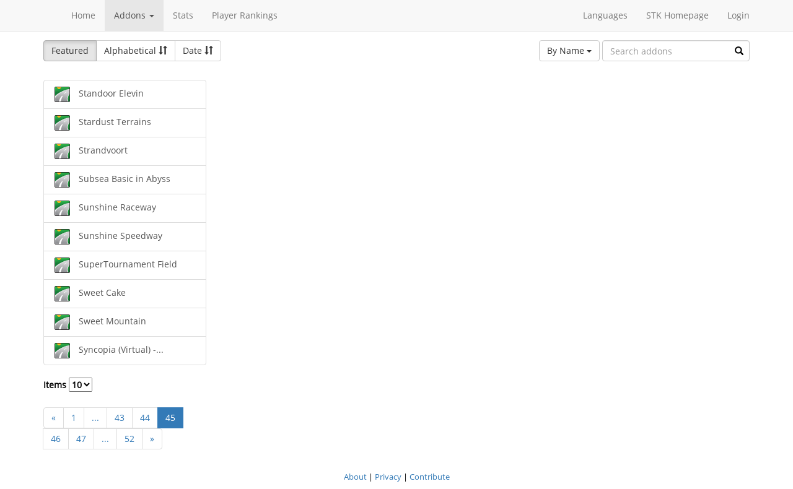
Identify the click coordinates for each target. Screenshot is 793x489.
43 (120, 417)
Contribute (430, 476)
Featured (70, 50)
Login (738, 15)
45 (170, 417)
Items (67, 385)
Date (198, 50)
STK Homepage (677, 15)
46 (56, 438)
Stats (183, 15)
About (355, 476)
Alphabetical (135, 50)
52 (129, 438)
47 (81, 438)
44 (145, 417)
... (95, 417)
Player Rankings (245, 15)
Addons (134, 15)
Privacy (388, 476)
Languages (605, 15)
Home (83, 15)
